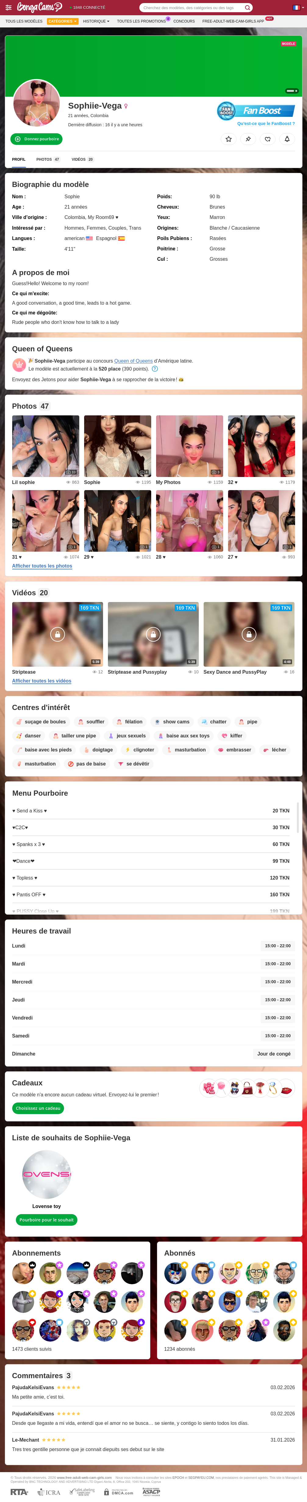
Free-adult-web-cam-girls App (234, 20)
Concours (184, 21)
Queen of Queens (133, 361)
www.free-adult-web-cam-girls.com (84, 1477)
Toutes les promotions (143, 20)
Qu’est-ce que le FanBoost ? (266, 123)
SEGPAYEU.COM (201, 1477)
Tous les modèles (23, 21)
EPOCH (178, 1477)
